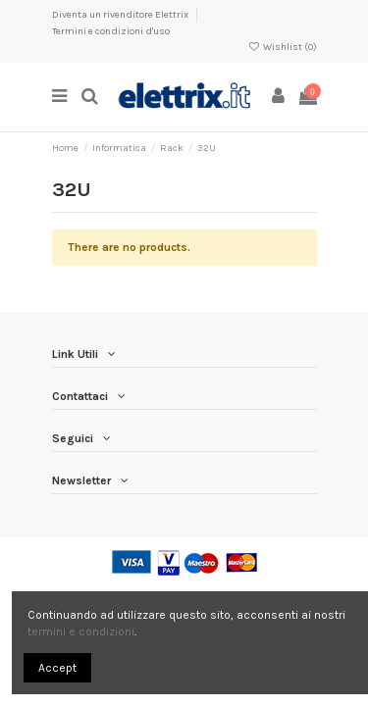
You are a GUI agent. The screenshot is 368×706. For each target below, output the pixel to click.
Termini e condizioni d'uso (111, 31)
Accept (57, 668)
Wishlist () (281, 47)
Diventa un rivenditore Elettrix (121, 15)
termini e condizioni (80, 631)
